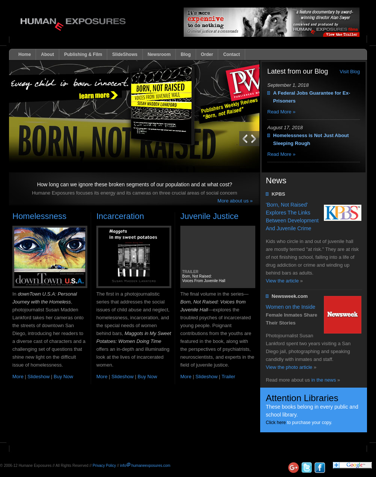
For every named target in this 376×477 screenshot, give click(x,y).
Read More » (281, 112)
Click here (276, 422)
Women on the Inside (290, 307)
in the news (323, 380)
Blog (186, 54)
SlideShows (124, 54)
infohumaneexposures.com (145, 465)
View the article (282, 281)
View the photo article (289, 367)
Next (243, 138)
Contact (231, 54)
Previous (255, 138)
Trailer (228, 376)
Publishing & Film (83, 54)
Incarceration (120, 216)
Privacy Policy (104, 465)
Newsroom (159, 54)
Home (24, 54)
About (47, 54)
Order (207, 54)
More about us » (235, 201)
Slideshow (38, 376)
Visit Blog (350, 71)
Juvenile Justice (209, 216)
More (18, 376)
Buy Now (63, 376)
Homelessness (39, 216)
